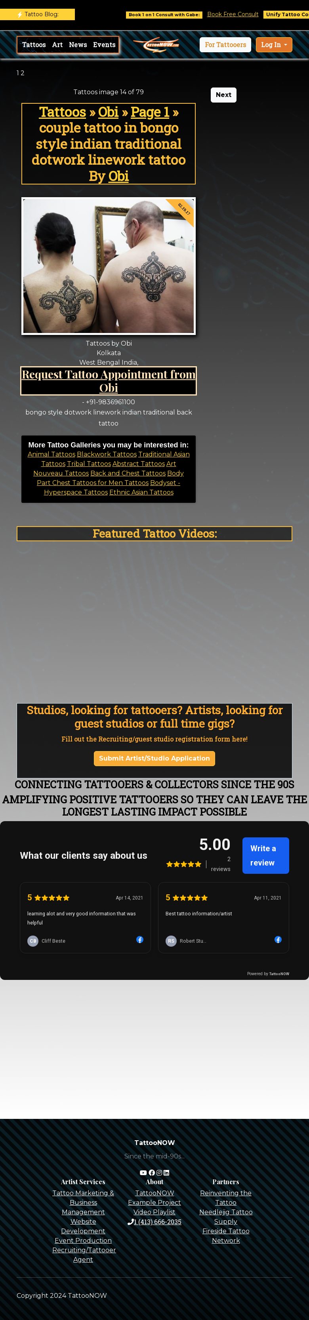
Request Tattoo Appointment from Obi (109, 380)
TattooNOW (154, 1193)
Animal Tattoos (51, 454)
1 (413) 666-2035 (154, 1221)
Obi (108, 111)
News (78, 44)
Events (104, 44)
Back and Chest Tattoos (128, 473)
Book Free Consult (241, 14)
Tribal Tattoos (89, 464)
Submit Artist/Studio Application (154, 758)
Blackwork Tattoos (107, 454)
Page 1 (150, 111)
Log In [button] (271, 44)
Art (57, 44)
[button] (225, 44)
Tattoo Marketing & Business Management (83, 1202)
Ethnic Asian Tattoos (141, 492)
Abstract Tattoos (139, 464)
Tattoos (34, 44)
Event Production (83, 1240)
